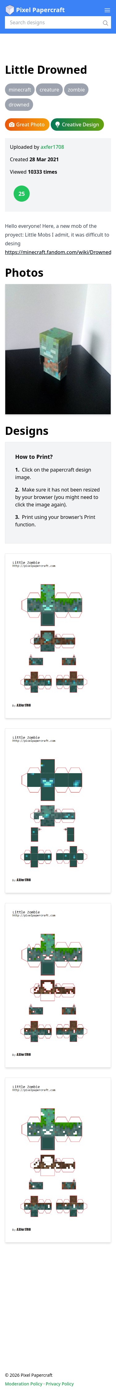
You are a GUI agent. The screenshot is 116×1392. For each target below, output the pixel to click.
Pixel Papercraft (35, 10)
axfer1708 (52, 146)
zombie (76, 89)
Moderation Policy (23, 1384)
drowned (19, 104)
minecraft (20, 89)
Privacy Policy (60, 1384)
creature (49, 89)
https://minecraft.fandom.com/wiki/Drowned (58, 252)
